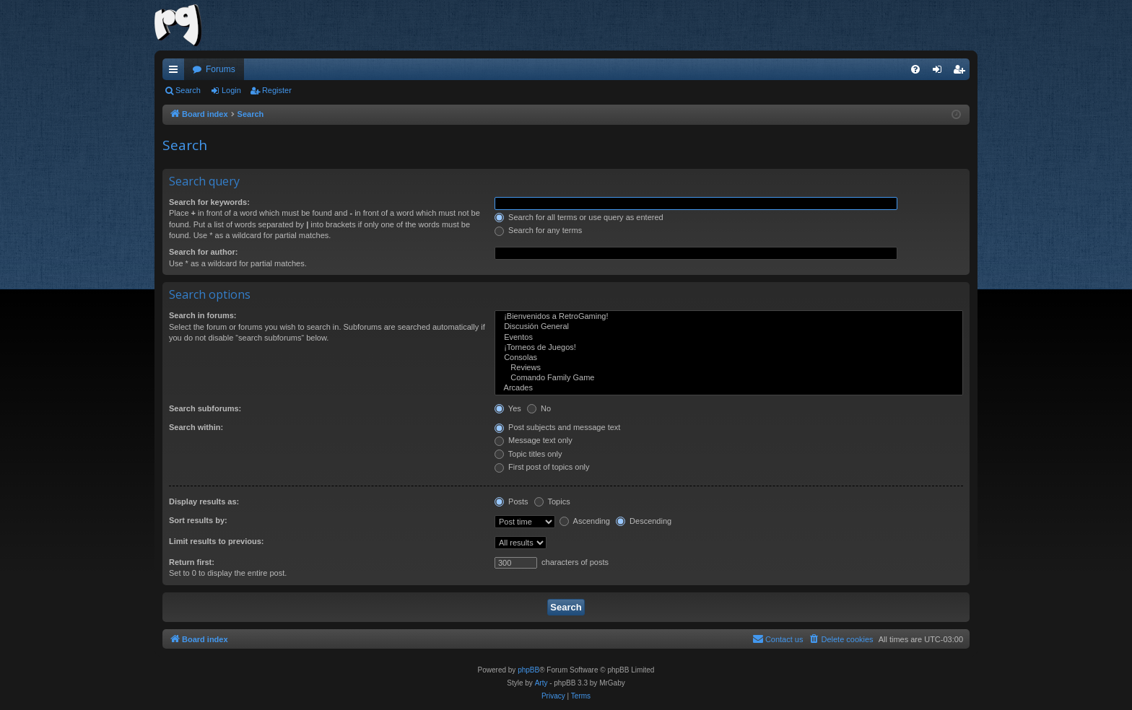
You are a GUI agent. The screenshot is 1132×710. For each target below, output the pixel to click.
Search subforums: (205, 408)
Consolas (729, 358)
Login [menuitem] (940, 72)
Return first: (191, 562)
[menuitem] (915, 69)
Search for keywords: (209, 202)
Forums (220, 69)
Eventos (729, 338)
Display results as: (204, 501)
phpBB (528, 670)
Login (231, 90)
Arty (541, 683)
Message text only (533, 440)
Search (188, 90)
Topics (552, 501)
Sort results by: (198, 520)
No (539, 408)
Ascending (585, 521)
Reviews (729, 368)
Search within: (196, 427)
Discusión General (729, 327)
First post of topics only (542, 467)
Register (277, 90)
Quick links (176, 72)
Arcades (729, 388)
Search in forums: (203, 315)
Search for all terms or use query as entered (579, 217)
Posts (511, 501)
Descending (643, 521)
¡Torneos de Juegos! (729, 348)
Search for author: (203, 251)
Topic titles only (528, 454)
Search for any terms (538, 230)
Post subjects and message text (557, 427)
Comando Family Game (729, 378)
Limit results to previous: (216, 541)
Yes (508, 408)
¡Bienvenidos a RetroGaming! (729, 317)
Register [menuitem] (962, 72)
